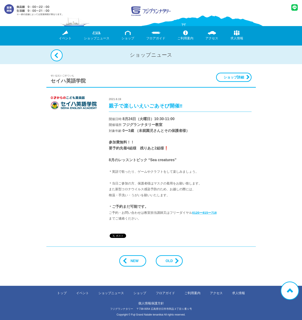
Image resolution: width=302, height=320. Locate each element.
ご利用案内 (185, 35)
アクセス (211, 35)
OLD (171, 261)
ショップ (127, 35)
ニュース (96, 35)
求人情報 (236, 35)
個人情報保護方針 (151, 303)
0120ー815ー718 (204, 212)
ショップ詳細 (234, 77)
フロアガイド (155, 35)
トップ (62, 293)
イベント (65, 35)
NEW (132, 261)
